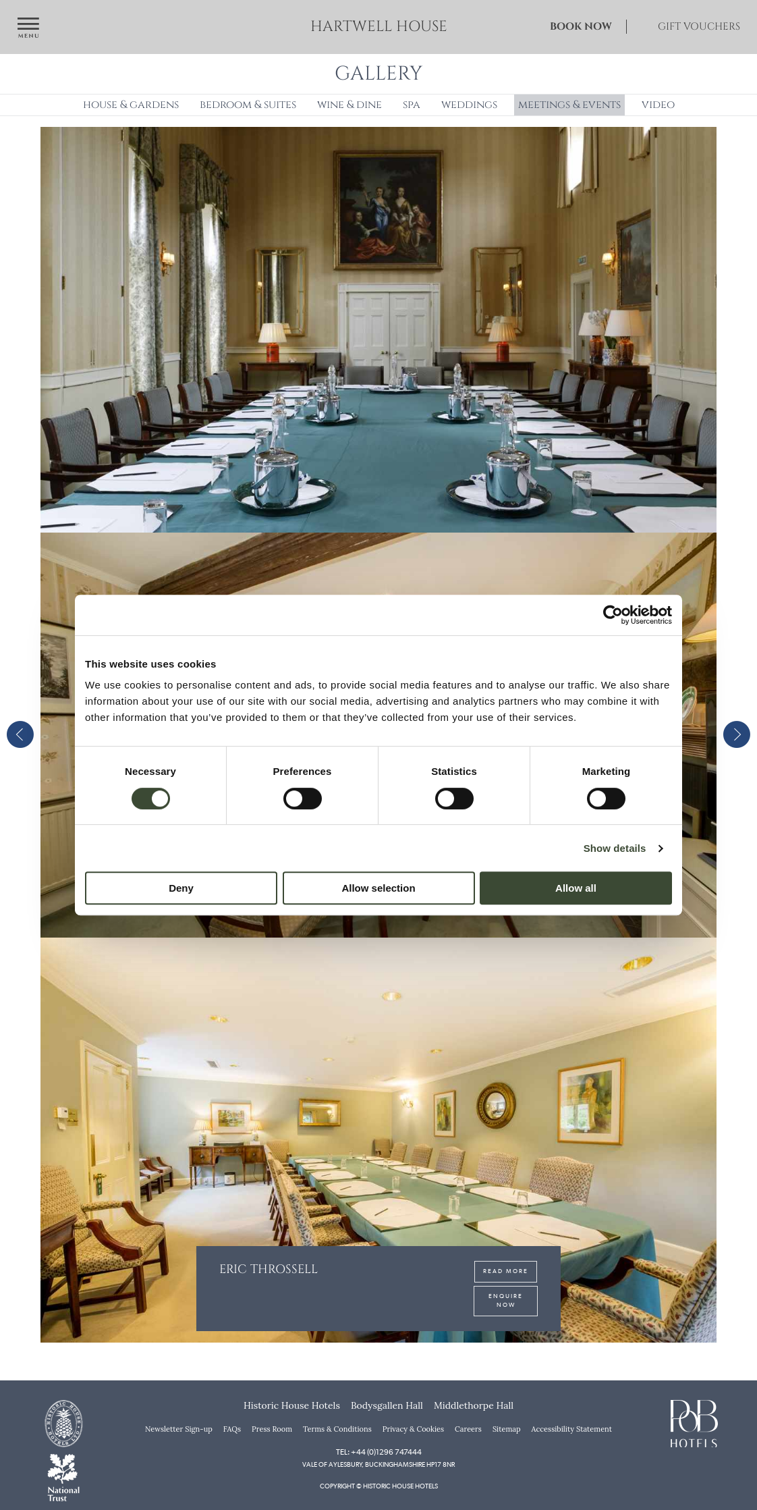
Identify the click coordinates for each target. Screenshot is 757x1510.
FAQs (232, 1429)
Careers (468, 1429)
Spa (411, 104)
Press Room (272, 1429)
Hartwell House (378, 26)
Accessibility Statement (572, 1429)
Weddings (469, 104)
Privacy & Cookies (413, 1429)
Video (658, 104)
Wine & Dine (349, 104)
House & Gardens (131, 104)
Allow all (575, 888)
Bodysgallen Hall (387, 1405)
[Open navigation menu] (28, 29)
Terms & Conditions (337, 1429)
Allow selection (378, 888)
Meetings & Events (569, 104)
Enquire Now (505, 1291)
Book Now (581, 27)
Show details (615, 848)
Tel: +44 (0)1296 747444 (379, 1452)
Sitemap (507, 1429)
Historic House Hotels (292, 1405)
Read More (505, 1262)
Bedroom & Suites (248, 104)
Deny (181, 888)
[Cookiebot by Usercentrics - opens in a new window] (613, 615)
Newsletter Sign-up (179, 1429)
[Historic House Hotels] (63, 1422)
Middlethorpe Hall (473, 1405)
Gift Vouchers (699, 27)
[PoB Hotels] (694, 1422)
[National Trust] (63, 1476)
